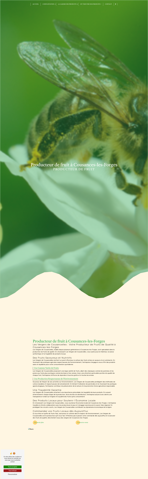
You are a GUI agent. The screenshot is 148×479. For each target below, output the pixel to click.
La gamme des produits (67, 4)
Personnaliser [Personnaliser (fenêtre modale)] (12, 474)
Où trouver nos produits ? (90, 4)
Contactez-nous (82, 422)
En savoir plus (39, 422)
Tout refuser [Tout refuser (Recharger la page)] (12, 471)
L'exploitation (48, 4)
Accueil (36, 4)
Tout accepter (12, 467)
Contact (108, 4)
